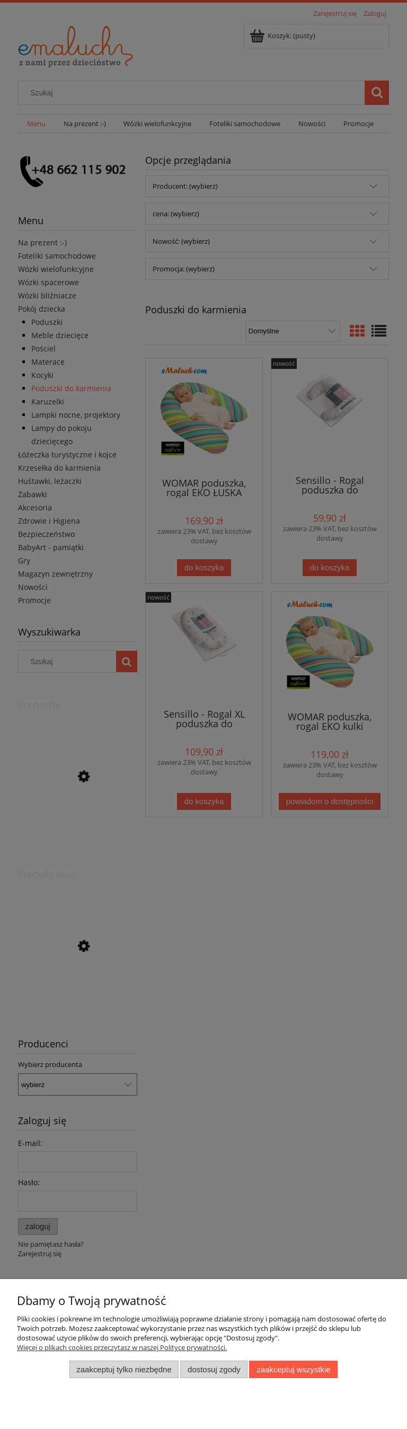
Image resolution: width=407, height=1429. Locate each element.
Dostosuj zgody (214, 1369)
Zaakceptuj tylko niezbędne (123, 1369)
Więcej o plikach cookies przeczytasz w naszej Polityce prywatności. (122, 1347)
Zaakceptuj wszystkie (293, 1369)
